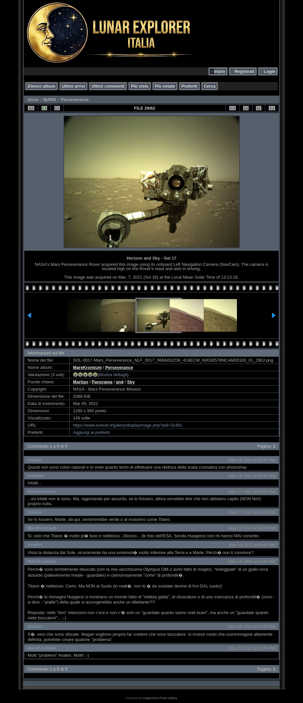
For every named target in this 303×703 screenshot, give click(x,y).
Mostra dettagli (113, 374)
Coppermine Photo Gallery (159, 698)
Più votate (165, 86)
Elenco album (42, 86)
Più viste (139, 86)
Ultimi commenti (108, 86)
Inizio (219, 71)
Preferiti (189, 86)
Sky (131, 381)
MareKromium (87, 367)
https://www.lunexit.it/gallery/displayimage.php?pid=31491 (127, 425)
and (120, 381)
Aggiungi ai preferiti (91, 432)
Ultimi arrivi (73, 86)
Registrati (244, 71)
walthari (36, 475)
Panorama (102, 381)
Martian (80, 381)
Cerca (210, 86)
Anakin (35, 460)
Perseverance (75, 99)
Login (269, 71)
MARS (49, 99)
